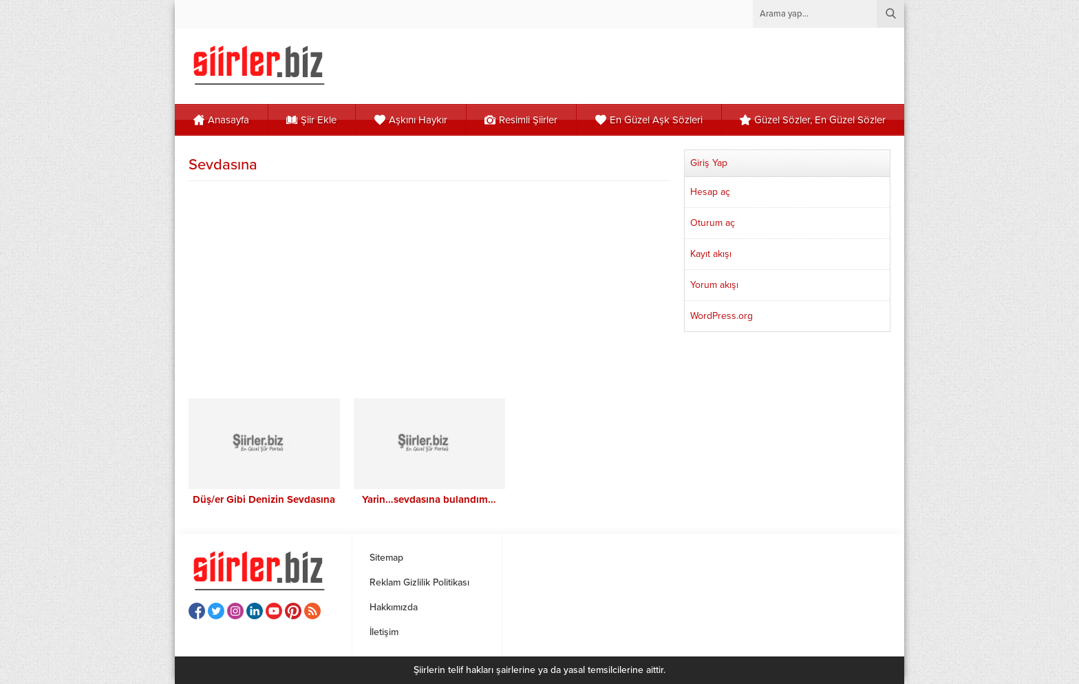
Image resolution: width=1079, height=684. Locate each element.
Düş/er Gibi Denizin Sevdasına (264, 499)
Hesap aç (710, 192)
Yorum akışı (714, 285)
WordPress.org (721, 316)
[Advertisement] (429, 287)
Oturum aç (712, 223)
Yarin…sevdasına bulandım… (429, 499)
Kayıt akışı (710, 254)
